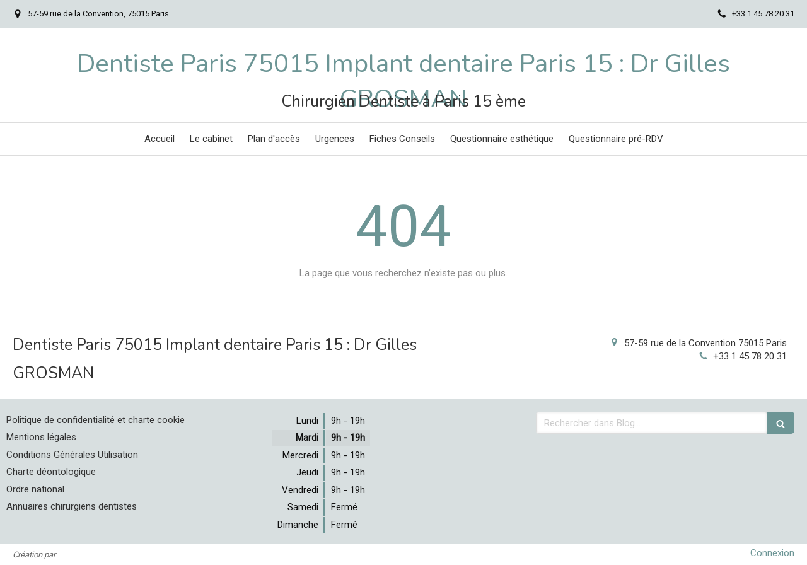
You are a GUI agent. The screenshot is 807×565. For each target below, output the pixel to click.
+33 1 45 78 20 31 (750, 356)
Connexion (772, 553)
